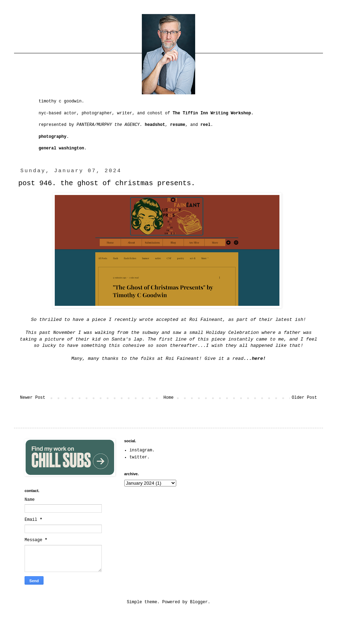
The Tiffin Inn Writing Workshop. (213, 113)
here (257, 358)
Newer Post (32, 397)
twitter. (140, 457)
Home (169, 397)
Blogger (198, 602)
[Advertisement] (267, 482)
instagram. (142, 450)
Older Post (304, 397)
